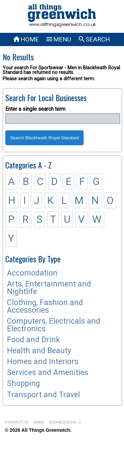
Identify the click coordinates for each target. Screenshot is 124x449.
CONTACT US (17, 422)
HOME (26, 39)
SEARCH (94, 39)
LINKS (38, 422)
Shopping (23, 383)
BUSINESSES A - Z (65, 422)
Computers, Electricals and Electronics (53, 325)
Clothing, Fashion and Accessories (45, 306)
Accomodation (32, 273)
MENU (58, 39)
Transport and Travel (43, 394)
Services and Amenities (47, 372)
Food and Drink (33, 339)
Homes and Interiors (42, 361)
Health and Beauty (39, 350)
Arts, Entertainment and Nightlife (49, 288)
